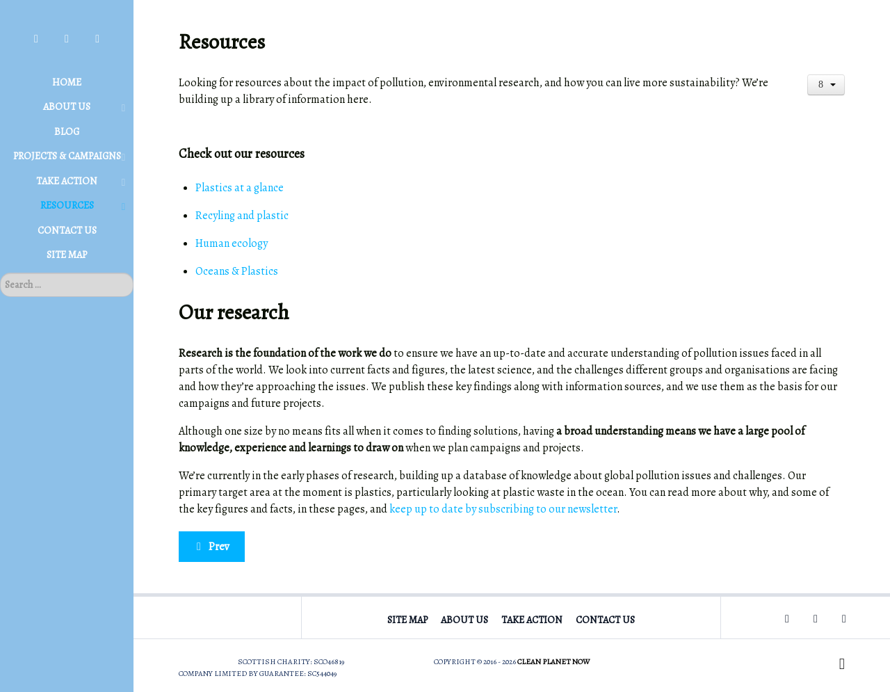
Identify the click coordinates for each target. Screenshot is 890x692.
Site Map (407, 620)
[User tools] (826, 84)
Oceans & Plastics (236, 271)
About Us (464, 620)
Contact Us (605, 620)
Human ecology (231, 243)
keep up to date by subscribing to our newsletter (503, 509)
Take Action (532, 620)
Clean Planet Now (553, 662)
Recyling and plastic (242, 215)
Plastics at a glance (239, 187)
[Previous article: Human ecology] (212, 546)
